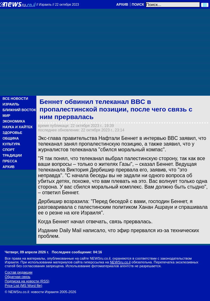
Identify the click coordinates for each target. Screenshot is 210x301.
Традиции (12, 155)
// (57, 4)
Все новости (15, 98)
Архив (122, 4)
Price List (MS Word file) (23, 285)
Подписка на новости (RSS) (27, 281)
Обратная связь (17, 277)
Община (11, 138)
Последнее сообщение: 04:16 (77, 252)
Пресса (10, 161)
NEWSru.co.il (120, 262)
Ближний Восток (19, 110)
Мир (6, 115)
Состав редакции (18, 272)
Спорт (9, 150)
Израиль (11, 104)
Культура (11, 144)
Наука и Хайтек (18, 127)
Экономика (14, 121)
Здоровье (12, 133)
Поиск (138, 4)
